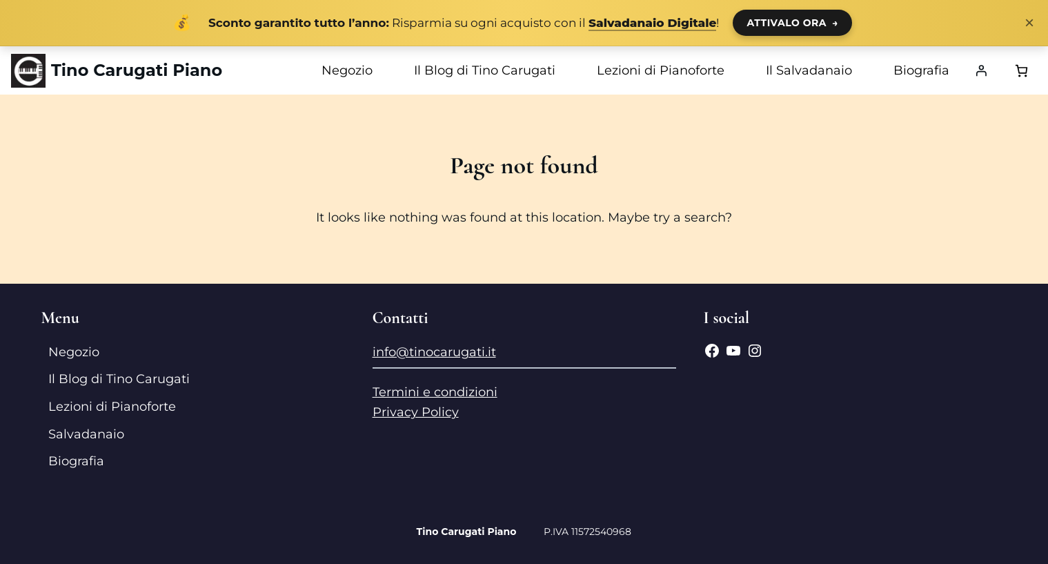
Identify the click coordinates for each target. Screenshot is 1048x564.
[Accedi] (981, 70)
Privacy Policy (416, 412)
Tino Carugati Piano (136, 70)
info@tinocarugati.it (434, 352)
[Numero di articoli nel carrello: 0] (1021, 70)
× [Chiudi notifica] (1029, 22)
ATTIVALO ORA (792, 22)
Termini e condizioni (435, 392)
